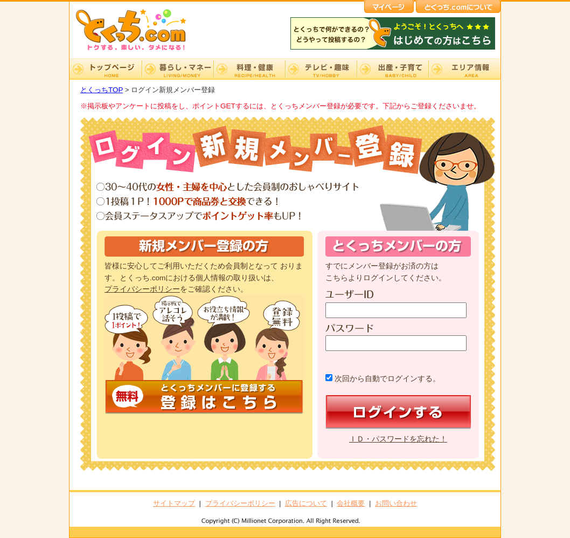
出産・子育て (392, 69)
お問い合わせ (396, 503)
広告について (306, 503)
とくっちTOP (101, 90)
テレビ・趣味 (321, 69)
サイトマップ (174, 503)
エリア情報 (464, 69)
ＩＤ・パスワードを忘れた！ (398, 439)
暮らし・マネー (177, 69)
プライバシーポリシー (142, 289)
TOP (105, 69)
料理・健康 (249, 69)
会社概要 (351, 503)
